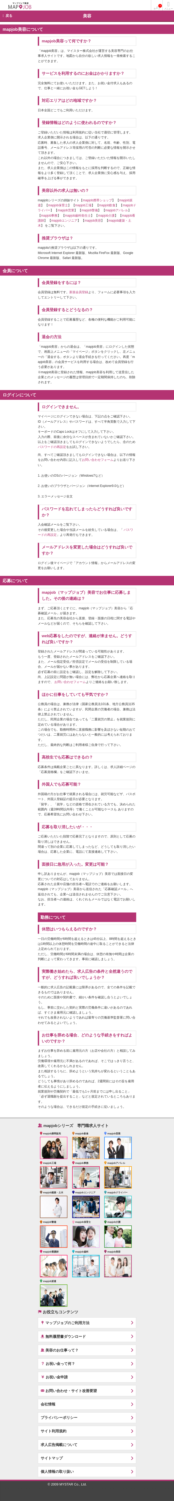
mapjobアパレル (116, 210)
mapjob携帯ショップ (97, 200)
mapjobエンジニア (64, 220)
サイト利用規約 (53, 1431)
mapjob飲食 (107, 205)
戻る (9, 16)
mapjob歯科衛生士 (78, 215)
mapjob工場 (83, 205)
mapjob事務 (49, 215)
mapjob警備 (89, 210)
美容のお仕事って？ (59, 1350)
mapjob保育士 (58, 205)
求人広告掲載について (59, 1445)
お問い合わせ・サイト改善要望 (69, 1390)
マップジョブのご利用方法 (65, 1322)
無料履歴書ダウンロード (63, 1336)
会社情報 (48, 1404)
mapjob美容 (93, 220)
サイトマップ (52, 1458)
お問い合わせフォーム (97, 460)
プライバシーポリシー (59, 1417)
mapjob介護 (106, 215)
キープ (158, 7)
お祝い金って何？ (58, 1363)
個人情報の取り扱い (57, 1471)
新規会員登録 (78, 292)
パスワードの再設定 (52, 447)
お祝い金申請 (54, 1376)
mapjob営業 (65, 210)
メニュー (168, 8)
